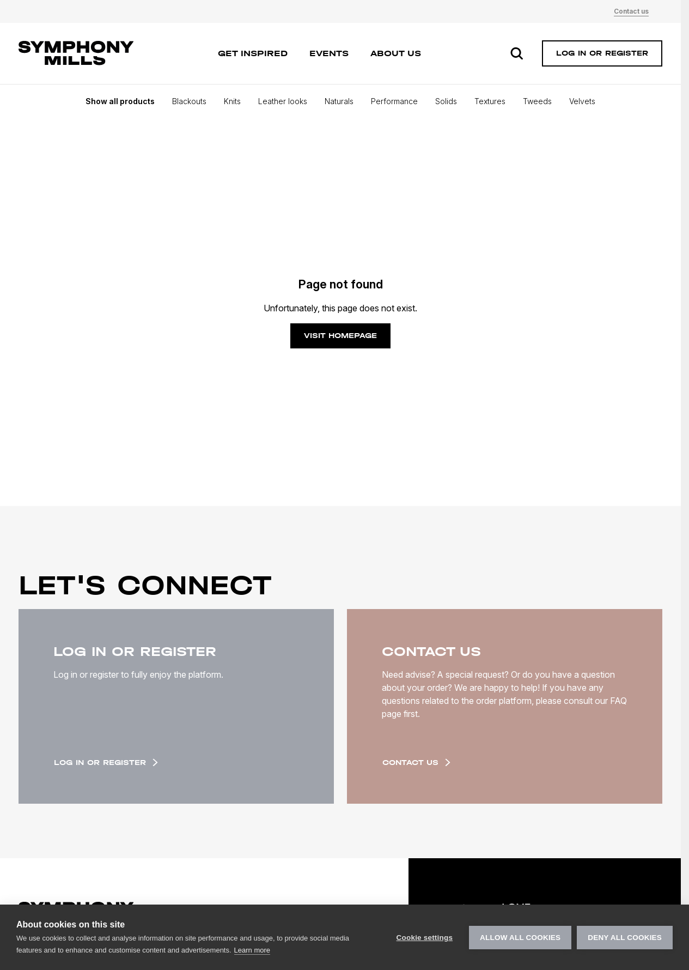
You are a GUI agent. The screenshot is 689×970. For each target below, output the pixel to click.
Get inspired (253, 53)
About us (395, 53)
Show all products (120, 101)
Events (329, 53)
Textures (489, 101)
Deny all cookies (625, 937)
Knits (232, 101)
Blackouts (189, 101)
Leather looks (282, 101)
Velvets (582, 101)
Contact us (631, 11)
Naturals (339, 101)
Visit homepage (340, 335)
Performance (394, 101)
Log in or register (106, 762)
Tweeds (537, 101)
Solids (446, 101)
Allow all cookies (520, 937)
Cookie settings (425, 937)
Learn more (252, 950)
